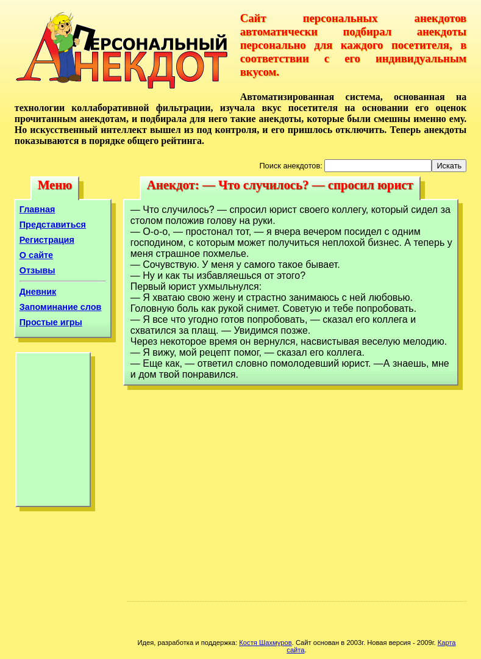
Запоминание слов (61, 307)
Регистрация (47, 240)
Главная (37, 209)
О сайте (36, 255)
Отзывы (37, 270)
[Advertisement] (53, 432)
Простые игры (51, 322)
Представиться (53, 224)
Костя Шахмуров (265, 642)
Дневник (38, 292)
